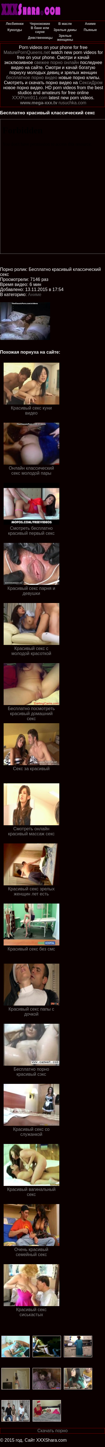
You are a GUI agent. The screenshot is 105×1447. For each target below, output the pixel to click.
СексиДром (90, 82)
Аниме (34, 294)
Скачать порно (52, 1430)
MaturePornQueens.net (27, 52)
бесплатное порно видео (31, 77)
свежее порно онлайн (56, 62)
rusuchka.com (72, 102)
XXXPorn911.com (29, 97)
